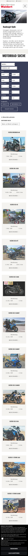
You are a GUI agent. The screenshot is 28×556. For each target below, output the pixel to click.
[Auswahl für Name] (8, 64)
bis (10, 74)
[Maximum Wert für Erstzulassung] (15, 80)
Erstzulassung (4, 77)
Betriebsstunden (5, 89)
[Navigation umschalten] (25, 6)
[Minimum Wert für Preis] (5, 74)
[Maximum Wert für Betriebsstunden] (15, 92)
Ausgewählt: (4, 101)
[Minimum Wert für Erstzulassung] (5, 80)
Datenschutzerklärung (20, 532)
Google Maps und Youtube (9, 538)
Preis (2, 71)
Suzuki (5, 104)
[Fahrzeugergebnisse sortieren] (10, 124)
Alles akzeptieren (14, 553)
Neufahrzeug (16, 104)
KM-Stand (3, 83)
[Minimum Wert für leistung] (5, 98)
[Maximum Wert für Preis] (15, 74)
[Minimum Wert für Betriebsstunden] (5, 92)
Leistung (3, 95)
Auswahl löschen (9, 109)
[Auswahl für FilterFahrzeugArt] (9, 68)
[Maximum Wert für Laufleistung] (15, 86)
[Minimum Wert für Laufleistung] (5, 86)
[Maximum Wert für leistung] (15, 98)
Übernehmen (14, 548)
